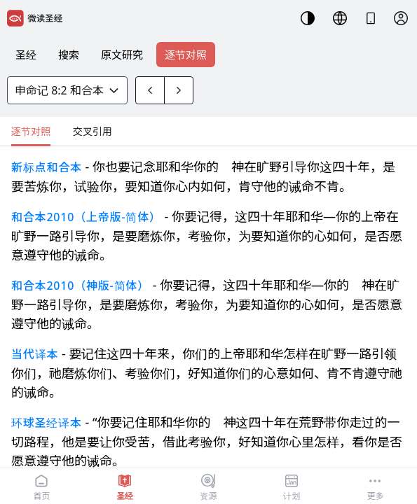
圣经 (25, 55)
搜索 (68, 55)
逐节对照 (186, 55)
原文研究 (122, 55)
